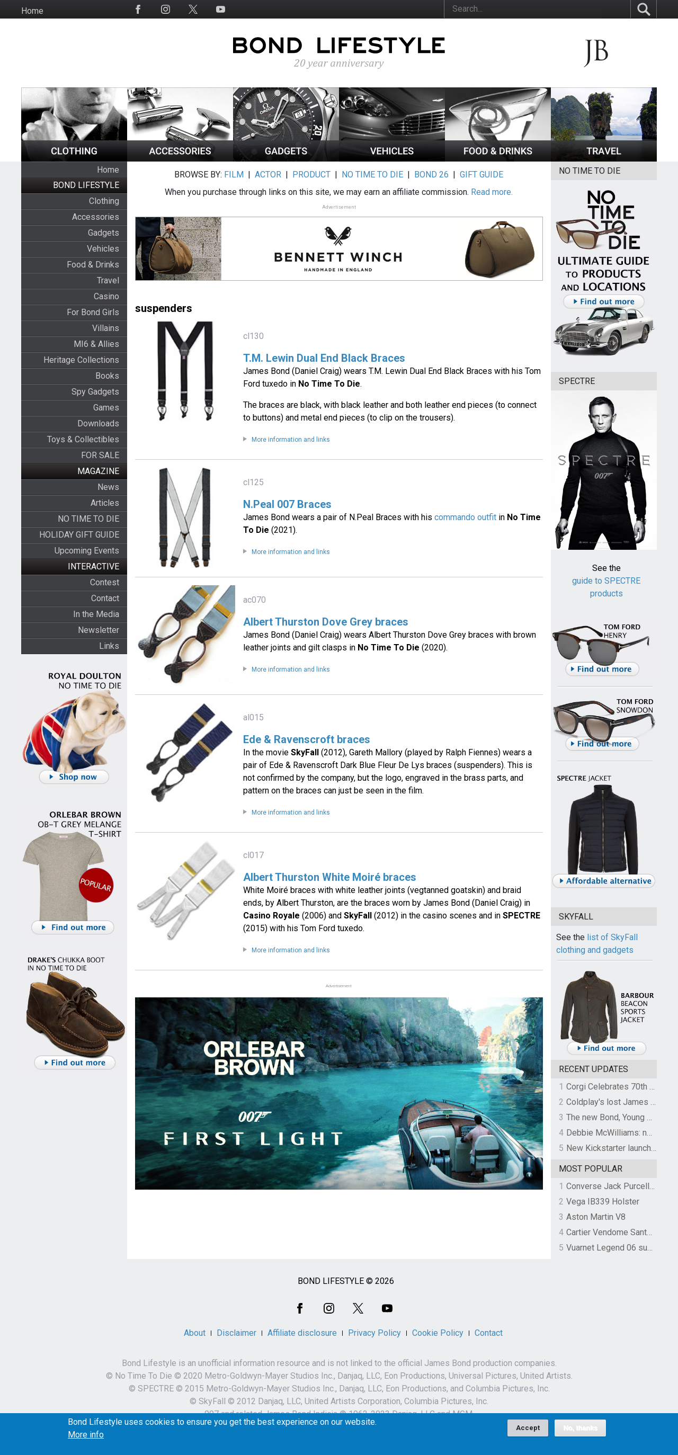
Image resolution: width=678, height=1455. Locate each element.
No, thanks (580, 1431)
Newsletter (98, 630)
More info (86, 1438)
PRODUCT (311, 174)
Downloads (98, 423)
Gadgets (103, 233)
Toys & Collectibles (83, 439)
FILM (234, 174)
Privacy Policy (374, 1333)
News (108, 487)
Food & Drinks (93, 265)
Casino (106, 296)
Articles (105, 503)
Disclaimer (236, 1333)
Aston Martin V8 (596, 1217)
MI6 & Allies (96, 344)
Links (109, 646)
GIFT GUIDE (481, 174)
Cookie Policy (437, 1333)
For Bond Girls (93, 312)
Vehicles (103, 249)
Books (107, 376)
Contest (104, 582)
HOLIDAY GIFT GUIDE (79, 535)
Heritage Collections (81, 360)
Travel (108, 280)
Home (32, 11)
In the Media (96, 614)
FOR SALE (100, 455)
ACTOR (268, 174)
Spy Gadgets (95, 392)
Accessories (95, 217)
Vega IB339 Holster (602, 1202)
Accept (528, 1431)
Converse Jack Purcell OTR (616, 1186)
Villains (105, 328)
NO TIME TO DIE (88, 519)
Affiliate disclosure (302, 1333)
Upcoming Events (87, 551)
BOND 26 (431, 174)
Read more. (492, 192)
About (195, 1333)
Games (106, 408)
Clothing (104, 201)
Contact (105, 598)
